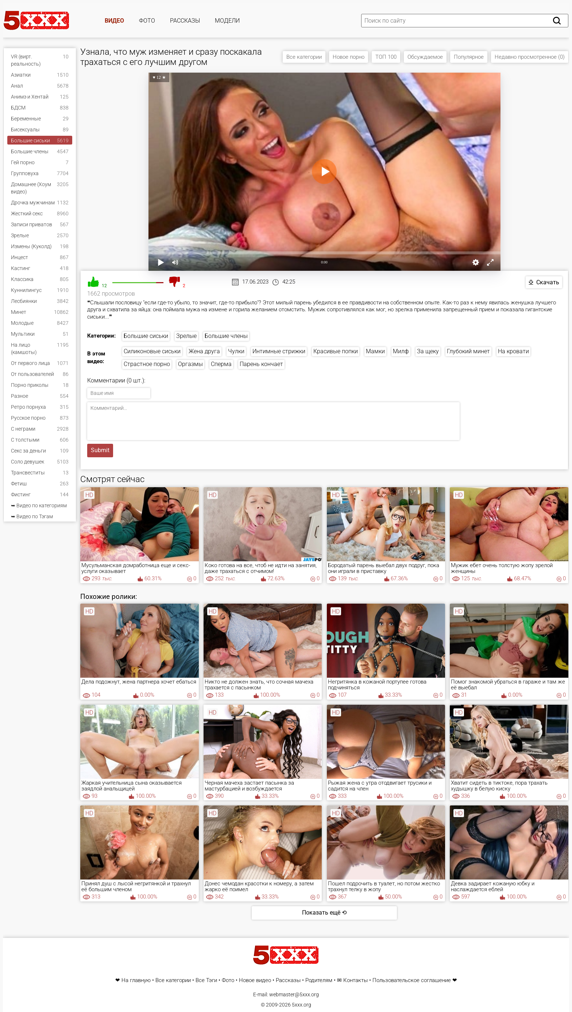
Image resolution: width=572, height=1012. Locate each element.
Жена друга (204, 351)
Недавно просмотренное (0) (530, 57)
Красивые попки (335, 351)
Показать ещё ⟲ (324, 912)
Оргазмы (190, 364)
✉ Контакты (352, 980)
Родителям (318, 980)
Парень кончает (261, 364)
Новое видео (255, 980)
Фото (147, 20)
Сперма (221, 364)
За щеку (428, 351)
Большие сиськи (146, 335)
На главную (136, 980)
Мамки (375, 351)
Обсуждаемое (425, 57)
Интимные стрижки (278, 351)
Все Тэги (206, 980)
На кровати (513, 351)
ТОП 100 (386, 57)
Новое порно (348, 57)
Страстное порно (147, 364)
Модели (227, 20)
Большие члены (226, 335)
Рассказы (185, 20)
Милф (401, 351)
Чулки (236, 351)
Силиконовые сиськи (152, 351)
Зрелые (186, 335)
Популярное (469, 57)
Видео (114, 20)
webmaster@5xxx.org (294, 994)
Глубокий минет (468, 351)
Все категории (304, 57)
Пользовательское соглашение (411, 980)
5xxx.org (301, 1005)
